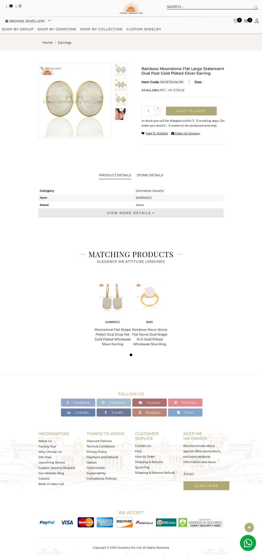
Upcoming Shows (51, 462)
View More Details (131, 213)
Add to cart (191, 111)
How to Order (145, 456)
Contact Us (143, 446)
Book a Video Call (51, 484)
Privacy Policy (97, 452)
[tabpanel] (112, 312)
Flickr (185, 412)
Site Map (44, 457)
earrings (64, 43)
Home (47, 43)
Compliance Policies (102, 478)
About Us (45, 441)
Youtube (150, 402)
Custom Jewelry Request (56, 468)
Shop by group (18, 30)
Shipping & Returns (149, 462)
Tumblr (114, 412)
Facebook (78, 402)
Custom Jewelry (143, 30)
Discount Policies (99, 441)
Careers (43, 478)
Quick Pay (142, 467)
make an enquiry (185, 133)
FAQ (138, 451)
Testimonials (96, 468)
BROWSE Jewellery (25, 22)
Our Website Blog (51, 473)
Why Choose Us (49, 452)
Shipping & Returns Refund (154, 473)
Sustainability (96, 473)
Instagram (114, 402)
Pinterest (185, 402)
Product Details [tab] (115, 175)
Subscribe (206, 486)
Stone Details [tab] (150, 175)
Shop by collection (101, 30)
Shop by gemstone (57, 30)
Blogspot (150, 412)
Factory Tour (47, 446)
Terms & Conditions (101, 446)
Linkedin (78, 412)
